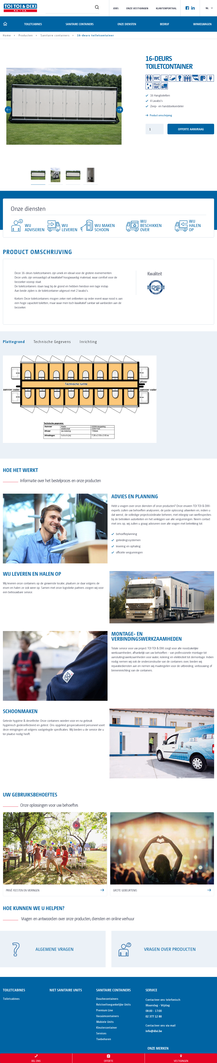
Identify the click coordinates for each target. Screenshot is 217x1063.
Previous (8, 109)
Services (101, 1033)
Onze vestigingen (137, 8)
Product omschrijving (159, 115)
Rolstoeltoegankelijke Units (113, 1004)
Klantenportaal (166, 8)
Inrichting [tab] (88, 341)
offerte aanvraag (191, 129)
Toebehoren (103, 1039)
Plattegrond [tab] (14, 341)
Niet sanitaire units (66, 990)
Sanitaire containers (79, 24)
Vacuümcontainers (107, 1016)
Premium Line (104, 1010)
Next (119, 109)
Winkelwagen (202, 24)
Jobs (115, 8)
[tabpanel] (108, 397)
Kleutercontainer (106, 1027)
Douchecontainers (107, 998)
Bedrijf (164, 24)
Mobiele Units (105, 1021)
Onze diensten (126, 24)
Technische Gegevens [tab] (52, 341)
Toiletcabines (32, 24)
